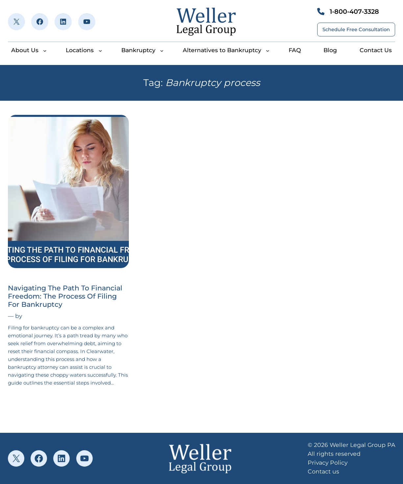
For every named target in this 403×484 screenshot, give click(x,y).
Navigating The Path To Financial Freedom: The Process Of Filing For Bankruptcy (65, 296)
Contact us (323, 471)
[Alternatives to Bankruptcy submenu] (267, 50)
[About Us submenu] (44, 50)
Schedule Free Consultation (356, 29)
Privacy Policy (327, 462)
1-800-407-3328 (354, 11)
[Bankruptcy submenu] (161, 50)
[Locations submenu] (100, 50)
